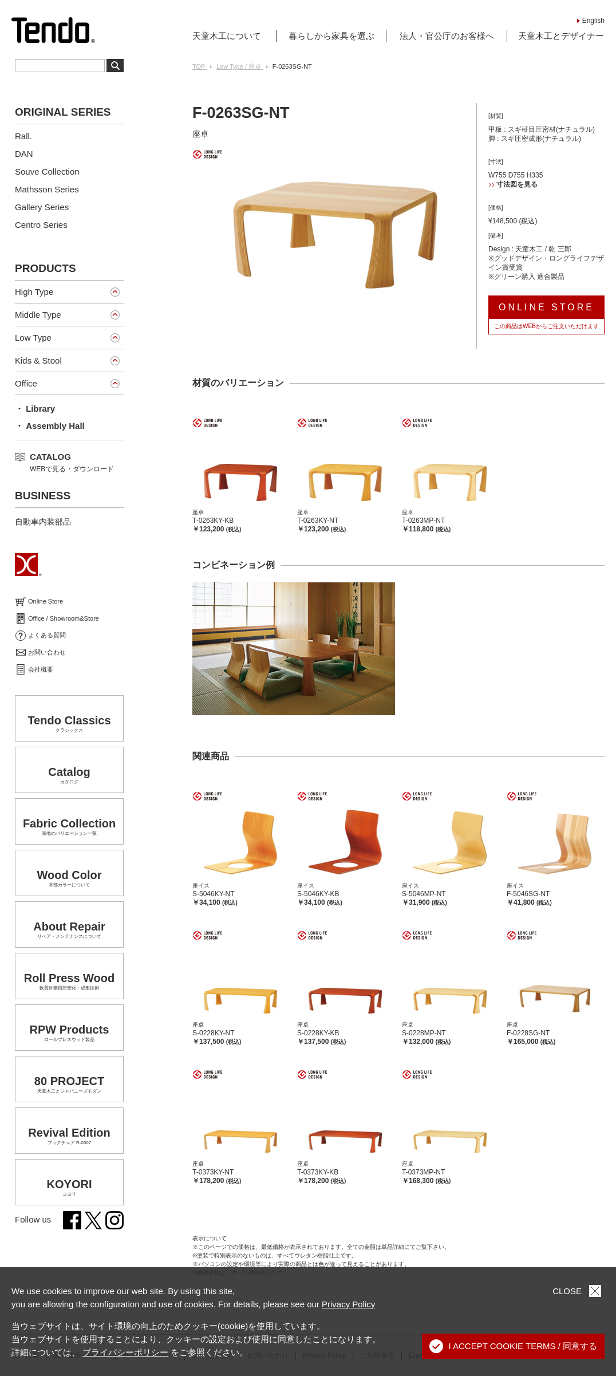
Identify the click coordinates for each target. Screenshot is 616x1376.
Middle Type (38, 315)
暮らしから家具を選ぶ (331, 36)
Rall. (23, 136)
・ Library (35, 408)
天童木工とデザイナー (561, 36)
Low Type (33, 337)
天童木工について (226, 36)
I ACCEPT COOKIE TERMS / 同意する (513, 1346)
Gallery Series (42, 207)
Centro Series (41, 225)
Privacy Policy (348, 1304)
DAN (24, 154)
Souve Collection (47, 171)
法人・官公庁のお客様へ (447, 36)
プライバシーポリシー (125, 1352)
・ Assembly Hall (50, 426)
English (593, 21)
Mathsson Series (47, 189)
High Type (34, 292)
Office (26, 383)
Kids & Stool (38, 360)
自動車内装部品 (43, 521)
